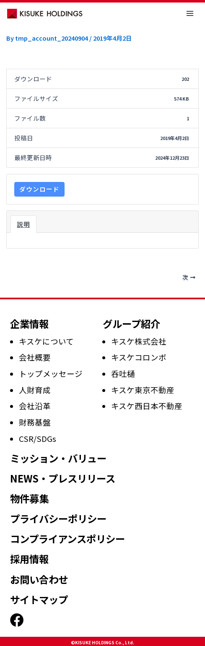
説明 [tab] (23, 224)
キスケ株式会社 (138, 341)
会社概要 (35, 357)
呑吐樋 (123, 373)
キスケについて (46, 341)
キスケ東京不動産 (142, 389)
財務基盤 (35, 422)
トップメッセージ (51, 373)
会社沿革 (35, 405)
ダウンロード (39, 188)
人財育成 (35, 389)
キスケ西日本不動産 (146, 405)
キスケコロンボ (138, 357)
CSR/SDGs (37, 438)
